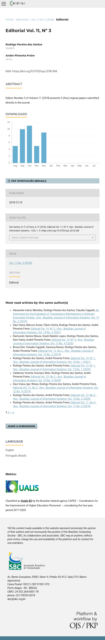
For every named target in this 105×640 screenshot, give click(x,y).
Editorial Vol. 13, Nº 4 (64, 339)
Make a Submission (21, 426)
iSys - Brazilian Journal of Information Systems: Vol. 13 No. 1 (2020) (52, 369)
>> (13, 412)
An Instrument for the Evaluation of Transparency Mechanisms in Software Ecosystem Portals (56, 314)
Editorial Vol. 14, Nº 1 (83, 358)
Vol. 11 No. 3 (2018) (42, 19)
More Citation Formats (25, 237)
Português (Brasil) (16, 455)
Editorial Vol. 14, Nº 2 (43, 328)
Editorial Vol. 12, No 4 (25, 387)
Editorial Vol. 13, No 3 (43, 376)
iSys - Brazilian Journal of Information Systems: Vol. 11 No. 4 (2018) (52, 406)
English (10, 450)
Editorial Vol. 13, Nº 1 (83, 365)
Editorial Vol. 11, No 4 (83, 402)
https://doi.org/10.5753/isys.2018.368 (34, 71)
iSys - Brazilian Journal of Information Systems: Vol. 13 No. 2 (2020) (52, 398)
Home (9, 19)
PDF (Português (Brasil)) (28, 180)
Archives (22, 19)
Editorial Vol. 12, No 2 (50, 350)
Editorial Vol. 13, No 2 (83, 395)
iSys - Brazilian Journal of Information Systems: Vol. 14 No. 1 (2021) (52, 361)
